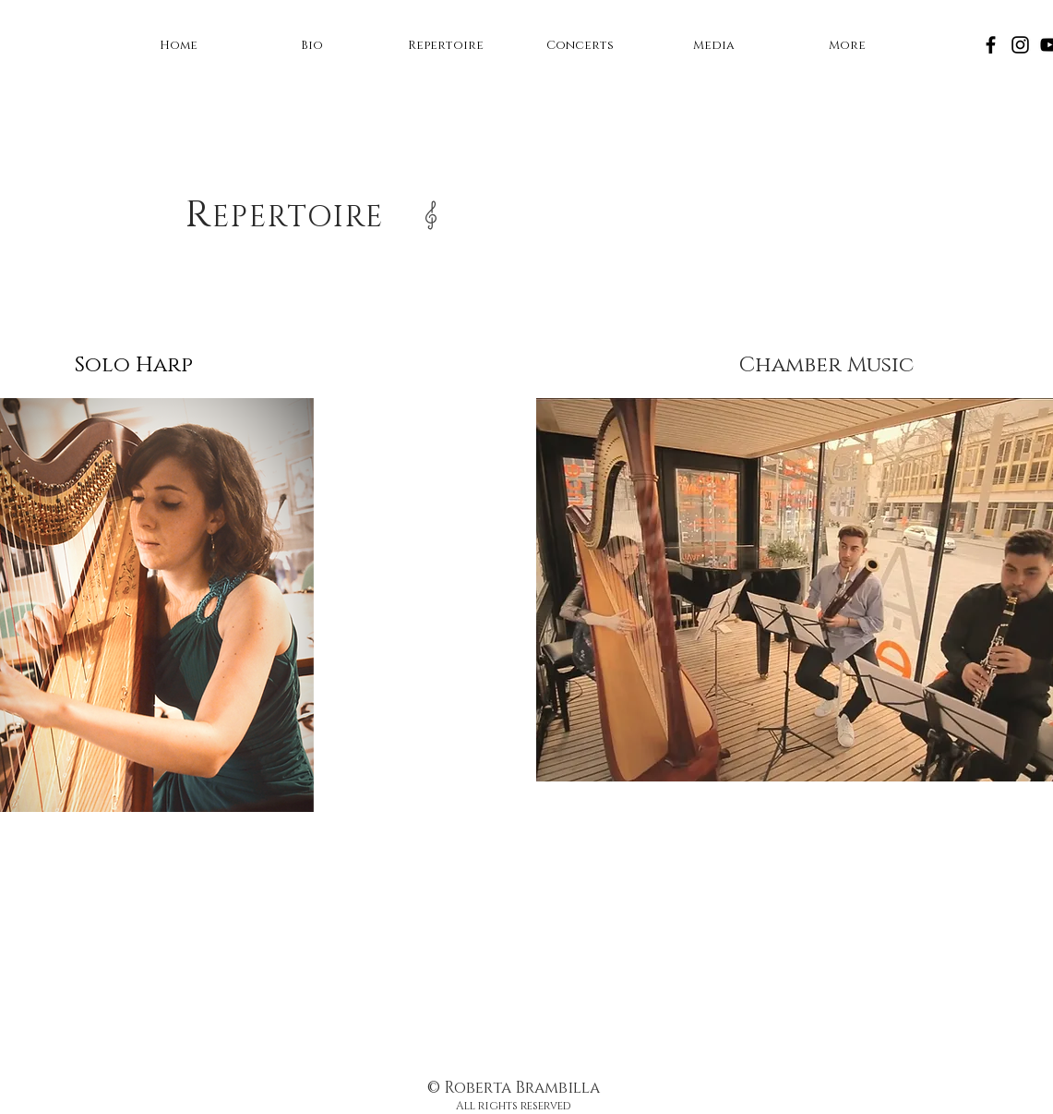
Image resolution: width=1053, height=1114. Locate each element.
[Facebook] (990, 44)
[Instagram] (1020, 44)
